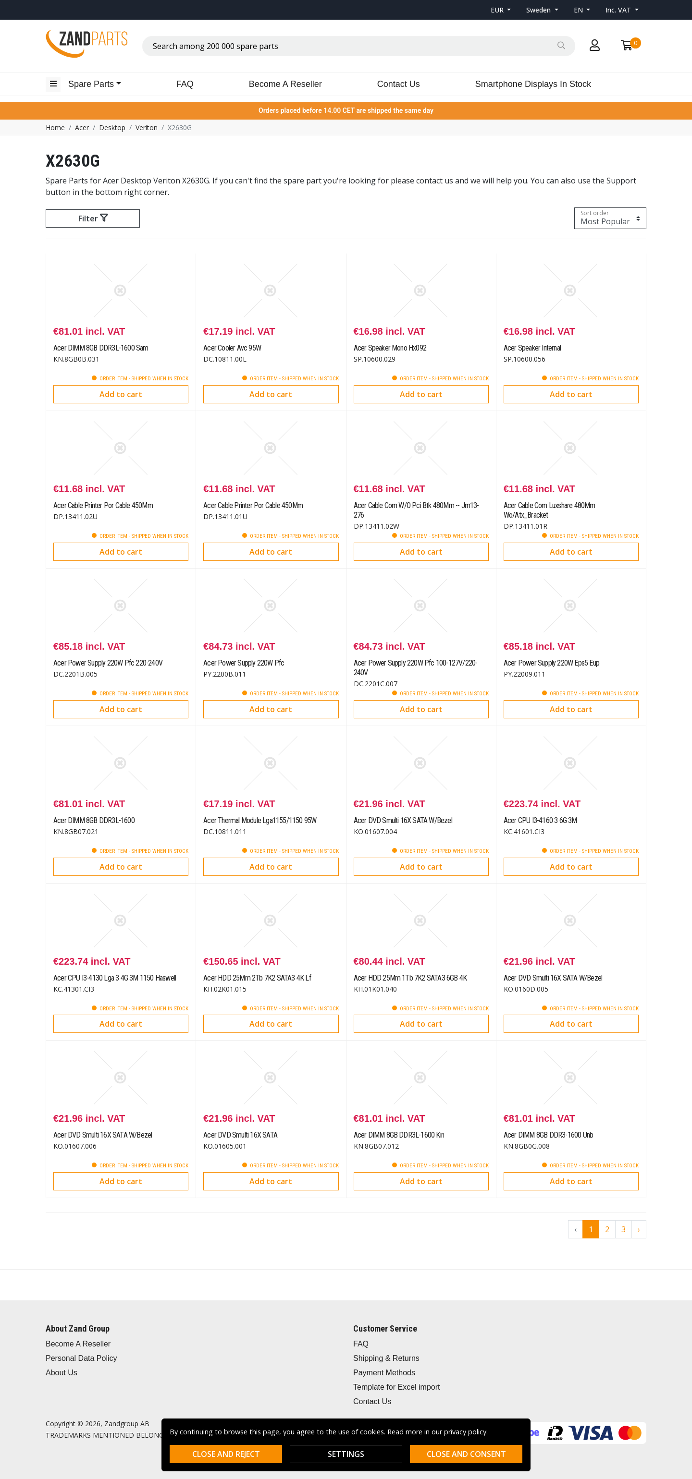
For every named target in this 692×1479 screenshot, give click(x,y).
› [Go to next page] (639, 1229)
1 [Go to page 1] (591, 1229)
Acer (82, 127)
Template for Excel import (396, 1387)
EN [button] (579, 9)
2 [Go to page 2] (607, 1229)
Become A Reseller (285, 84)
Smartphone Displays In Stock (533, 84)
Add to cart (120, 394)
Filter (93, 218)
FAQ (185, 84)
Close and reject (226, 1454)
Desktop (112, 127)
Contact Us (398, 84)
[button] (501, 10)
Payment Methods (384, 1373)
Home (55, 127)
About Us (61, 1373)
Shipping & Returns (386, 1358)
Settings (346, 1454)
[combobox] (359, 46)
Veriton (147, 127)
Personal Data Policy (81, 1358)
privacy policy (465, 1431)
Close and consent (466, 1454)
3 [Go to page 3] (623, 1229)
